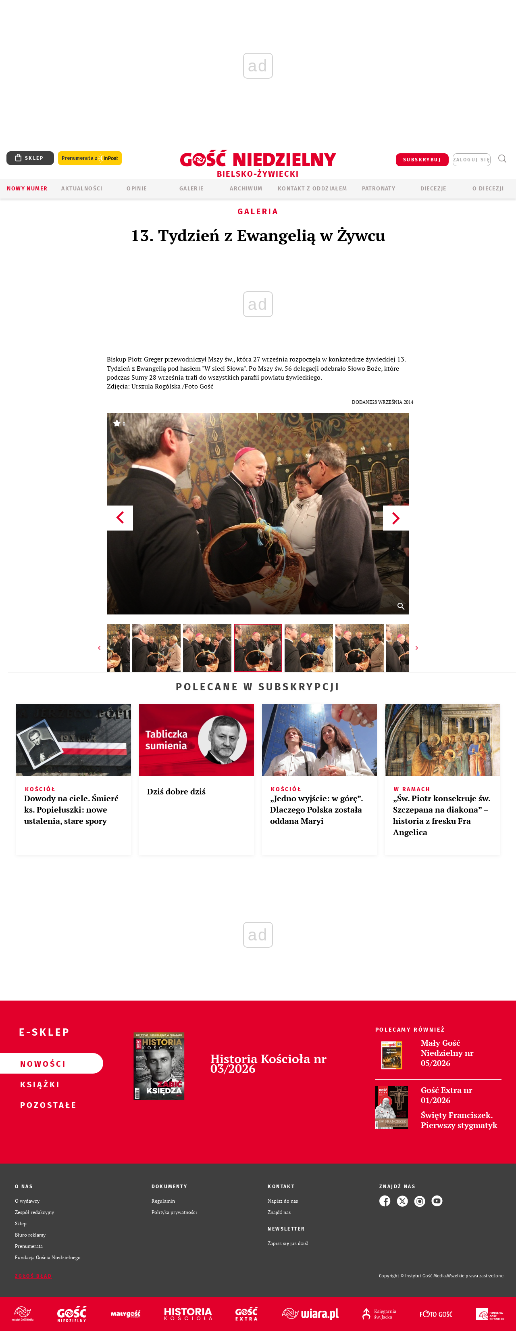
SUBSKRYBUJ (422, 160)
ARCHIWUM (246, 188)
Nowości (38, 1063)
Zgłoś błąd (33, 1276)
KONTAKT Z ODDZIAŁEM (312, 188)
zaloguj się (471, 160)
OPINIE (137, 188)
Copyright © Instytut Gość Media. (413, 1276)
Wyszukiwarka (502, 158)
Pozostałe (38, 1104)
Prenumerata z (90, 158)
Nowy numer (27, 188)
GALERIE (191, 188)
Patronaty (379, 188)
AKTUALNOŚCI (81, 188)
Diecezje (433, 188)
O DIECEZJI (488, 188)
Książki (38, 1084)
